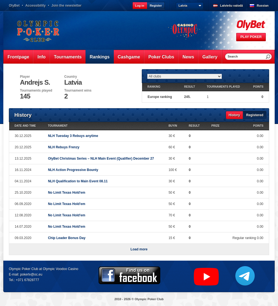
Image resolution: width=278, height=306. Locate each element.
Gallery (209, 57)
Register (156, 5)
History (234, 115)
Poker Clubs (161, 57)
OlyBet (14, 5)
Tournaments (68, 57)
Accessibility (35, 5)
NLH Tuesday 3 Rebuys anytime (73, 136)
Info (41, 57)
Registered (254, 115)
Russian (263, 5)
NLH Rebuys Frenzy (63, 147)
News (188, 57)
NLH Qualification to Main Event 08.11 (77, 181)
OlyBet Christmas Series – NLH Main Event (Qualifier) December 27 (101, 158)
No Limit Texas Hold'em (66, 193)
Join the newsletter (67, 5)
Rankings (100, 57)
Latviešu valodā (231, 5)
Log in (139, 5)
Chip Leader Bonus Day (66, 238)
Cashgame (129, 57)
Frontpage (18, 57)
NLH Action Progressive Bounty (73, 170)
